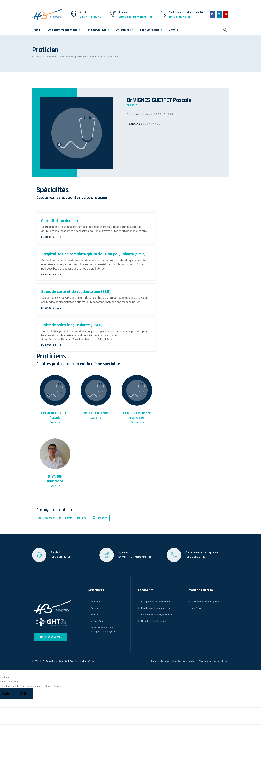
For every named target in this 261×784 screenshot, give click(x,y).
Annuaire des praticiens (73, 56)
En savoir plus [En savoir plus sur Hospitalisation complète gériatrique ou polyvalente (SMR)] (51, 274)
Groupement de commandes (155, 601)
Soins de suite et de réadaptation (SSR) (76, 291)
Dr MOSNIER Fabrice (137, 413)
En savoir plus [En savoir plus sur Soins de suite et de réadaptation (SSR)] (51, 307)
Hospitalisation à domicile (154, 621)
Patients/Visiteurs (96, 30)
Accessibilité (220, 661)
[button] (46, 518)
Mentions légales (160, 661)
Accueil (37, 30)
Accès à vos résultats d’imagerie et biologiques (104, 629)
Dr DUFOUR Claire (96, 413)
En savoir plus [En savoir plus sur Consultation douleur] (51, 237)
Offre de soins (123, 30)
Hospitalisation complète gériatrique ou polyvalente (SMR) (93, 254)
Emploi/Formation (149, 30)
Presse (94, 614)
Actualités (96, 601)
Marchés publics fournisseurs (156, 608)
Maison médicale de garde (205, 601)
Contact (173, 30)
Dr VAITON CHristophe (55, 479)
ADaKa (90, 661)
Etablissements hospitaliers (62, 30)
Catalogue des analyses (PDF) (156, 614)
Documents (96, 608)
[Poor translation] (23, 693)
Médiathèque (97, 621)
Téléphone (133, 123)
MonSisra (196, 608)
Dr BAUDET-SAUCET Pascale (55, 415)
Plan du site (205, 661)
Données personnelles (184, 661)
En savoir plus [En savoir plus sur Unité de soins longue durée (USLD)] (51, 345)
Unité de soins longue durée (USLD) (72, 325)
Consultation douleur (59, 221)
